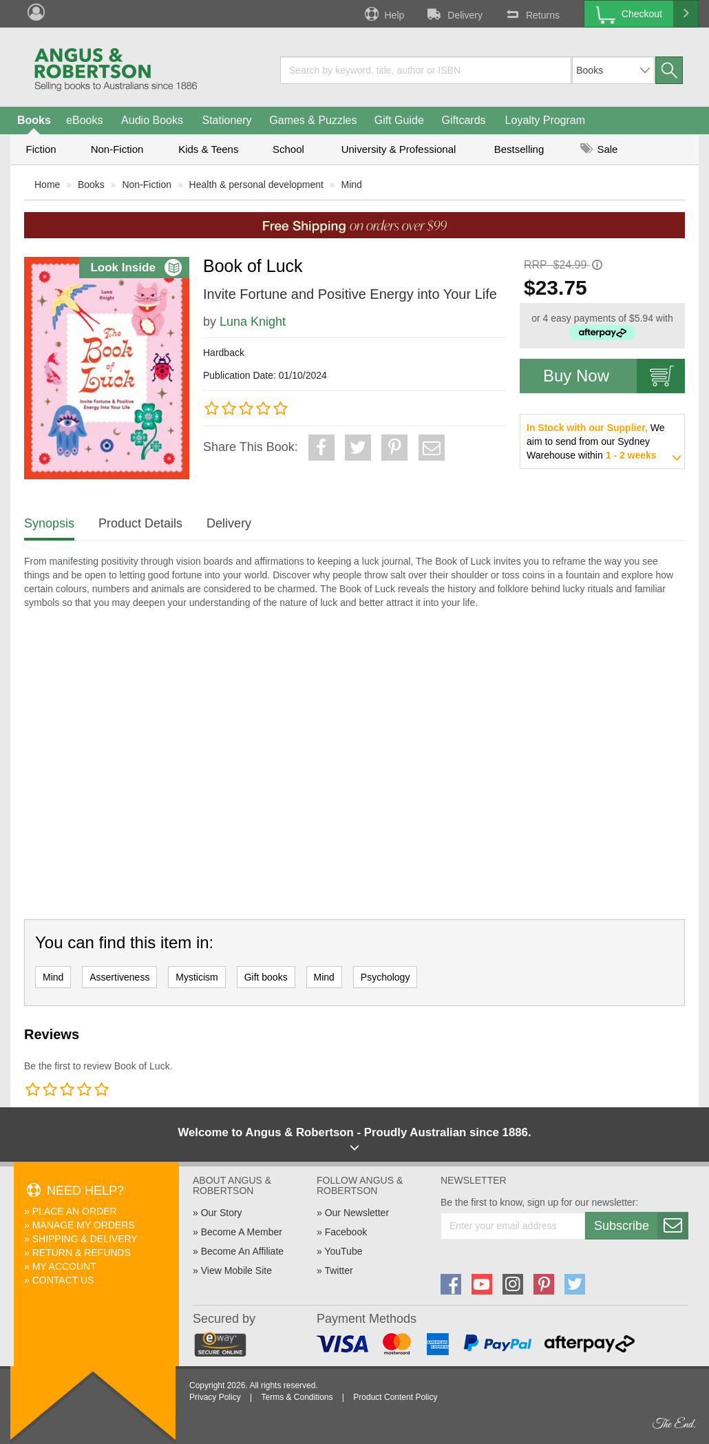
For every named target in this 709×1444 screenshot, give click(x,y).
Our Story (221, 1212)
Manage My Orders (83, 1225)
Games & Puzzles (313, 120)
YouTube (343, 1251)
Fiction (40, 149)
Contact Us (63, 1280)
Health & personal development (256, 184)
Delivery (454, 13)
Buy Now (614, 376)
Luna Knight (253, 321)
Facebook (346, 1231)
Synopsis (49, 523)
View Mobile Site (236, 1270)
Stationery (226, 120)
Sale (598, 149)
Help (383, 13)
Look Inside (135, 267)
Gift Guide (399, 120)
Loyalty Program (545, 120)
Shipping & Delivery (85, 1238)
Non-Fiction (117, 149)
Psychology (385, 977)
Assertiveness (119, 977)
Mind (351, 184)
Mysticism (197, 977)
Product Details (140, 523)
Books (34, 120)
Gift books (266, 977)
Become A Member (241, 1231)
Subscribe (641, 1226)
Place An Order (74, 1211)
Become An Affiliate (242, 1251)
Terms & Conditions (296, 1397)
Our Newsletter (357, 1212)
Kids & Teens (208, 149)
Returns (531, 13)
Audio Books (152, 120)
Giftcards (464, 120)
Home (47, 184)
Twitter (338, 1270)
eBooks (84, 120)
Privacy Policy (215, 1397)
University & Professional (398, 149)
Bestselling (519, 149)
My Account (64, 1266)
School (288, 149)
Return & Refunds (81, 1252)
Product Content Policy (395, 1397)
